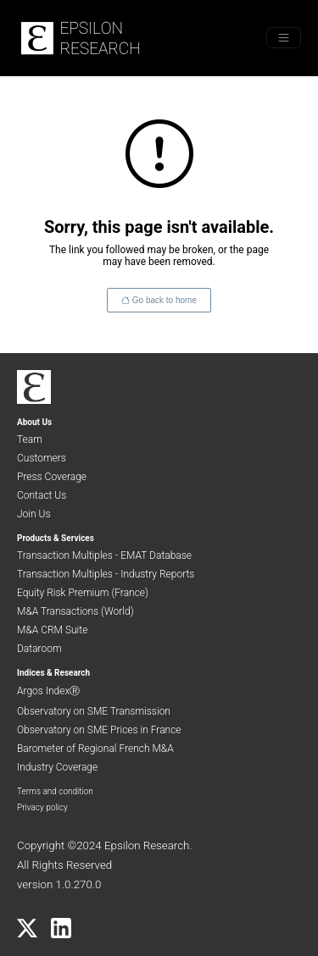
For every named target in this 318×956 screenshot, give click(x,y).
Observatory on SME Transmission (93, 711)
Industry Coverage (57, 767)
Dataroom (39, 649)
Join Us (34, 514)
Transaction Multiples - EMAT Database (104, 555)
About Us (34, 422)
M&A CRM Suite (52, 630)
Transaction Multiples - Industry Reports (105, 574)
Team (29, 439)
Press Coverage (51, 477)
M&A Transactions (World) (75, 611)
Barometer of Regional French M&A (95, 748)
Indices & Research (53, 672)
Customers (41, 458)
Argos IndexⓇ (48, 691)
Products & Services (55, 538)
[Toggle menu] (283, 37)
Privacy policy (42, 807)
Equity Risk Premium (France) (82, 593)
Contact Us (41, 495)
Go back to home (164, 300)
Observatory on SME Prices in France (99, 730)
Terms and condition (55, 791)
